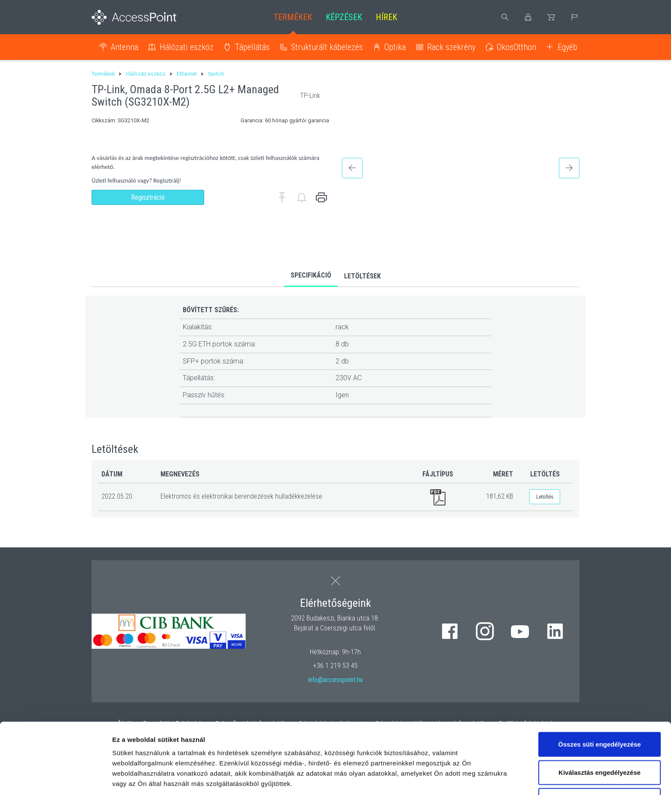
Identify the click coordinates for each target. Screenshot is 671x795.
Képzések (344, 17)
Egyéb (567, 47)
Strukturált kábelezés (327, 47)
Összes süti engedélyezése (599, 677)
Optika (395, 47)
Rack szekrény (451, 47)
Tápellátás (252, 47)
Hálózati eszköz (187, 47)
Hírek (386, 17)
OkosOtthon (516, 47)
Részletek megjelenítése (149, 778)
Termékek (293, 17)
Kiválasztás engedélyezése (599, 705)
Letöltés (544, 497)
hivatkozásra (261, 737)
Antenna (124, 47)
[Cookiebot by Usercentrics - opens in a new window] (55, 778)
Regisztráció (148, 197)
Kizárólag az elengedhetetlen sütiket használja (599, 739)
